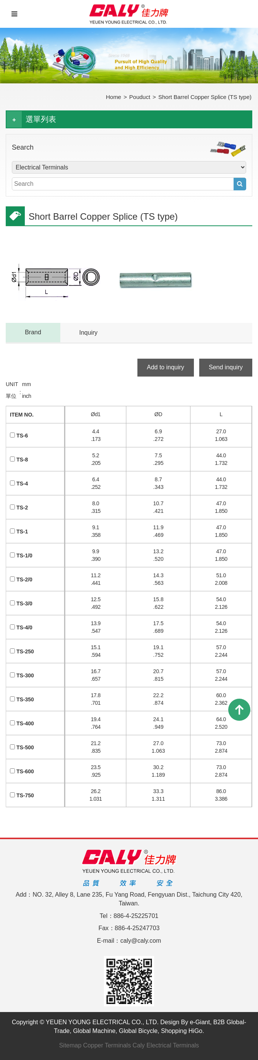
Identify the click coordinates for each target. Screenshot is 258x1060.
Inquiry (88, 332)
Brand (33, 332)
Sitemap (70, 1045)
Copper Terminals (107, 1045)
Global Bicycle (138, 1031)
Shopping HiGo (182, 1031)
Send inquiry (226, 367)
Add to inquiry (165, 367)
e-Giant (200, 1022)
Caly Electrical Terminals (165, 1045)
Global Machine (94, 1031)
